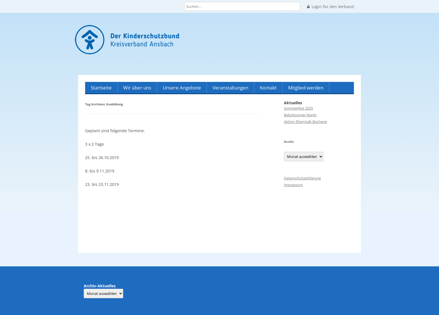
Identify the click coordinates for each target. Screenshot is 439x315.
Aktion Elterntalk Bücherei (305, 121)
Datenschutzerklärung (302, 178)
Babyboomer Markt (300, 114)
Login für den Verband (330, 7)
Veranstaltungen (230, 87)
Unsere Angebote (182, 87)
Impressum (293, 184)
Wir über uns (137, 87)
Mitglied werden (305, 87)
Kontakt (268, 87)
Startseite (101, 87)
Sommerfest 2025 (298, 108)
